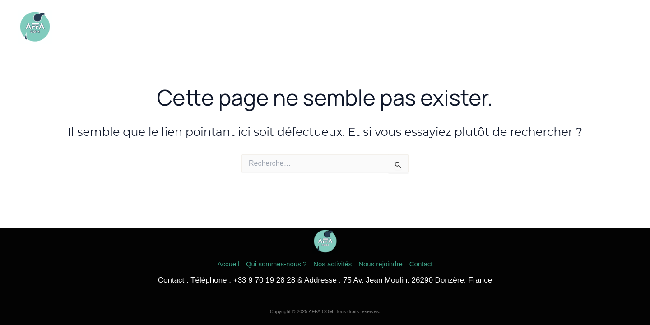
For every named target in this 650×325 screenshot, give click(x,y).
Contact (611, 27)
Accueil (370, 27)
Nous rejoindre (558, 27)
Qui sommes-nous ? (429, 27)
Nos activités (498, 27)
